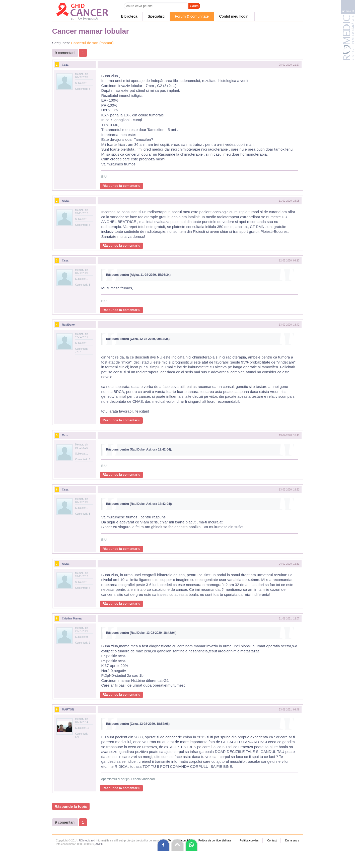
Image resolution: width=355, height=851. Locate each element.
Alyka (65, 200)
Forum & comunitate (192, 16)
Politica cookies (249, 840)
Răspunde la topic (71, 806)
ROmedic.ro (86, 840)
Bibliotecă (129, 16)
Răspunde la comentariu (121, 186)
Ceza (65, 64)
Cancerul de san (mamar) (92, 43)
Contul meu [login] (234, 16)
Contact (272, 840)
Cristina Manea (72, 618)
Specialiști (156, 16)
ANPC (99, 843)
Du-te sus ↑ (292, 840)
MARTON (68, 709)
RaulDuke (68, 324)
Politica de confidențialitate (214, 840)
